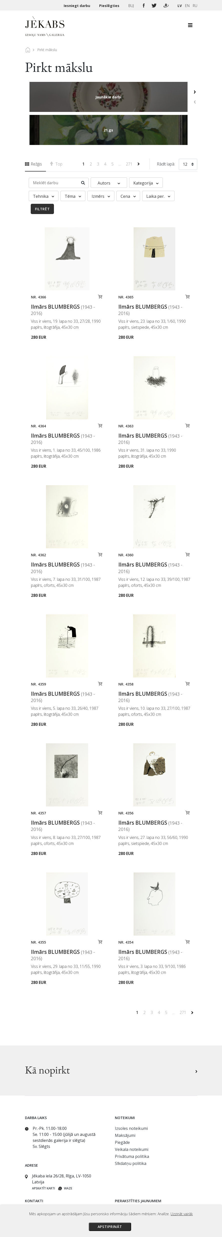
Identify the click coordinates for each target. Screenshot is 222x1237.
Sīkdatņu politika (130, 1130)
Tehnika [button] (43, 163)
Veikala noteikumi (131, 1116)
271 (130, 131)
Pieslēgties (109, 5)
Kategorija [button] (146, 150)
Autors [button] (109, 150)
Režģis (33, 131)
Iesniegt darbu (77, 5)
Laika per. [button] (158, 163)
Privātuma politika (132, 1123)
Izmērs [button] (101, 163)
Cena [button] (128, 163)
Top (56, 131)
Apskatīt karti (43, 1155)
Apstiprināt (110, 1226)
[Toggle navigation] (190, 27)
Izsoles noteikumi (131, 1095)
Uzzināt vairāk (182, 1213)
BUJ (131, 5)
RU (195, 5)
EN (187, 5)
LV (180, 5)
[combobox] (188, 132)
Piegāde (122, 1109)
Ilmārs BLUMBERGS (63, 276)
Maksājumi (125, 1102)
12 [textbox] (185, 131)
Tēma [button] (73, 163)
